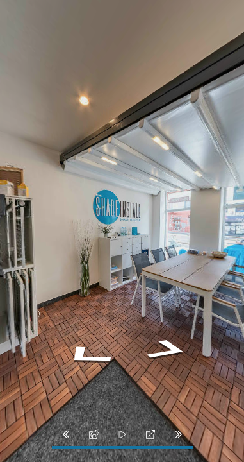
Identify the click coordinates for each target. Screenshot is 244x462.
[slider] (122, 434)
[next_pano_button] (179, 434)
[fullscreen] (150, 434)
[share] (94, 434)
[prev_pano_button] (66, 434)
